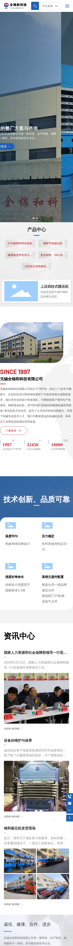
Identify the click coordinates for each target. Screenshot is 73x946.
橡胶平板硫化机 (52, 243)
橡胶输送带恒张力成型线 (20, 256)
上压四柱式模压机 (54, 286)
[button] (34, 218)
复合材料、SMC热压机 (52, 256)
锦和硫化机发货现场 (19, 828)
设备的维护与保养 (18, 740)
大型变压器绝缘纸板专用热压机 (36, 267)
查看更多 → (14, 149)
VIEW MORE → (13, 728)
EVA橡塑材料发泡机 (20, 243)
